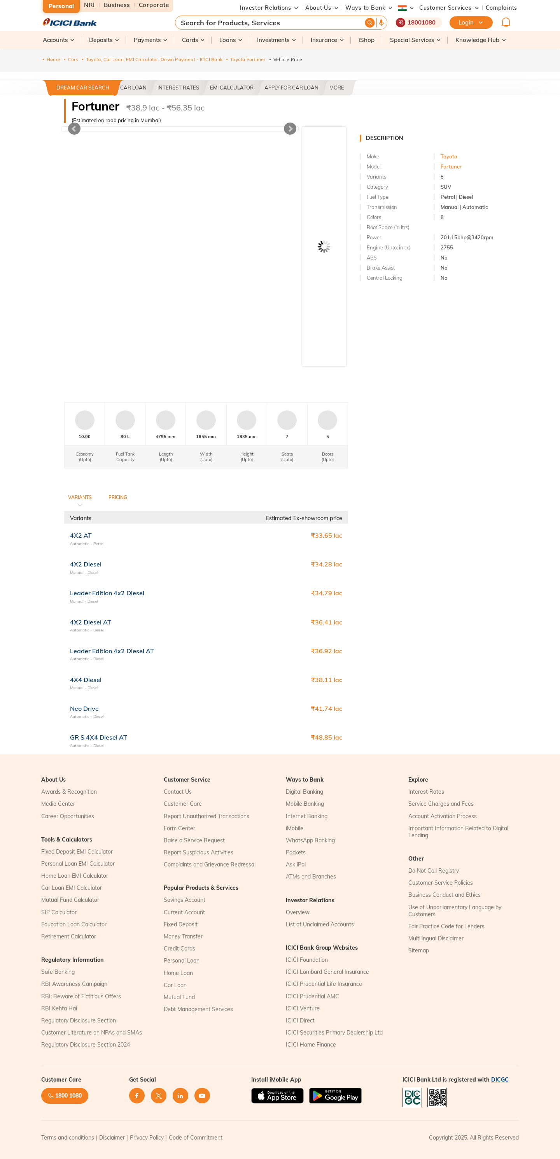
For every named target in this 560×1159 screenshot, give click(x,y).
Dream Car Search (82, 87)
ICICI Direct (300, 1020)
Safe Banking (58, 971)
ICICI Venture (303, 1008)
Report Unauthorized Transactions (206, 816)
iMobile (294, 828)
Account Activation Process (442, 816)
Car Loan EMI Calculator (71, 887)
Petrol (98, 543)
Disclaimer (112, 1137)
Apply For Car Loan (291, 87)
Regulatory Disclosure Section (78, 1020)
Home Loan (178, 973)
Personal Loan (182, 960)
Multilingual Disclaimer (436, 938)
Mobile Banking (305, 803)
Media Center (58, 803)
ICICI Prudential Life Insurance (324, 983)
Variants (80, 497)
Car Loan (133, 87)
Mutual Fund (179, 997)
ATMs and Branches (311, 876)
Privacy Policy (147, 1137)
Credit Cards (179, 948)
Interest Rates (178, 87)
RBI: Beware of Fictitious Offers (81, 996)
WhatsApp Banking (310, 840)
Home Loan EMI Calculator (74, 875)
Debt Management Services (198, 1009)
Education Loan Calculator (74, 924)
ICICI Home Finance (311, 1044)
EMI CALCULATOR (232, 87)
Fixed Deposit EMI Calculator (77, 851)
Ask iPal (296, 864)
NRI (89, 5)
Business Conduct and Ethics (444, 894)
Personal (61, 6)
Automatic (79, 543)
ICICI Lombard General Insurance (327, 971)
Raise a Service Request (194, 840)
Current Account (184, 912)
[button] (445, 8)
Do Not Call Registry (433, 870)
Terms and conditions (67, 1137)
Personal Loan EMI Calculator (78, 863)
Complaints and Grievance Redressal (210, 864)
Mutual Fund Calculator (70, 899)
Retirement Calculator (68, 936)
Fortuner (451, 166)
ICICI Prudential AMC (312, 996)
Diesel (93, 572)
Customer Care (183, 803)
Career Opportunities (67, 816)
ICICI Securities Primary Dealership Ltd (334, 1032)
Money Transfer (183, 936)
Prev (74, 129)
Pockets (296, 852)
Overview (298, 912)
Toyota (449, 156)
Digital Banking (304, 791)
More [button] (336, 87)
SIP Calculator (59, 912)
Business (117, 5)
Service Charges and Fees (441, 803)
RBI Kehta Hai (59, 1008)
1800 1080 (65, 1095)
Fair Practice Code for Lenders (446, 926)
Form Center (179, 828)
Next (290, 129)
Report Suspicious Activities (198, 852)
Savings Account (184, 899)
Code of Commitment (195, 1137)
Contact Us (178, 791)
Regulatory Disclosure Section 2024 (85, 1044)
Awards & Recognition (69, 791)
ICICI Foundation (307, 959)
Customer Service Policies (440, 882)
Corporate (154, 5)
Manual (76, 572)
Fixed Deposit (181, 924)
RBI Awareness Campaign (74, 983)
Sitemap (418, 950)
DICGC (500, 1079)
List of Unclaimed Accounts (320, 924)
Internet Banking (306, 816)
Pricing (117, 497)
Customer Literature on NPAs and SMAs (91, 1032)
